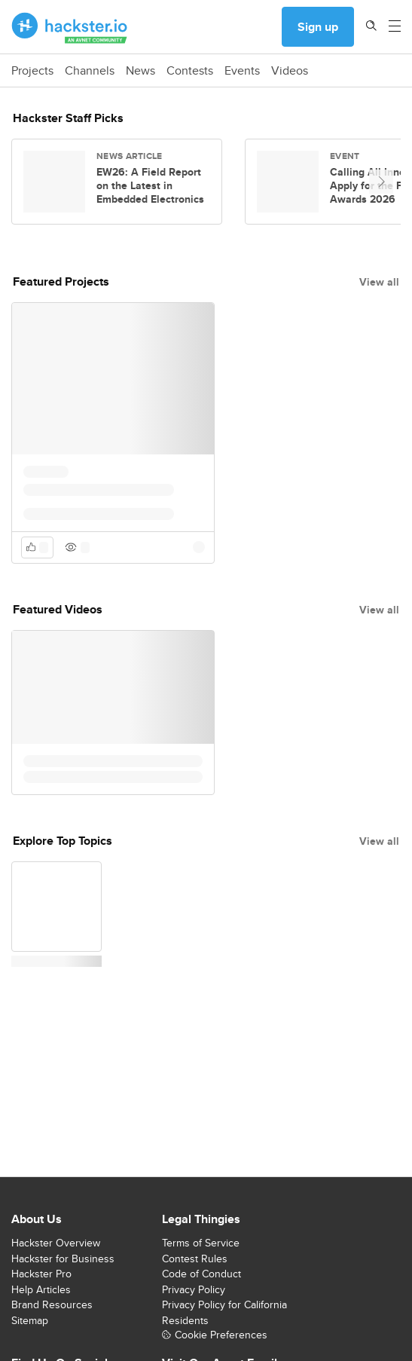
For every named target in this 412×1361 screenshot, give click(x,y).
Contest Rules (194, 1258)
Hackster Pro (41, 1273)
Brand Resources (52, 1304)
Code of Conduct (201, 1273)
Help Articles (41, 1289)
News (140, 71)
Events (242, 71)
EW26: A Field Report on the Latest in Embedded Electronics (150, 185)
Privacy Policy (193, 1289)
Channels (89, 71)
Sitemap (29, 1320)
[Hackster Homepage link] (69, 27)
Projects (32, 71)
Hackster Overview (55, 1242)
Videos (289, 71)
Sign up (318, 26)
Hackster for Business (62, 1258)
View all (379, 282)
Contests (189, 71)
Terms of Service (201, 1242)
